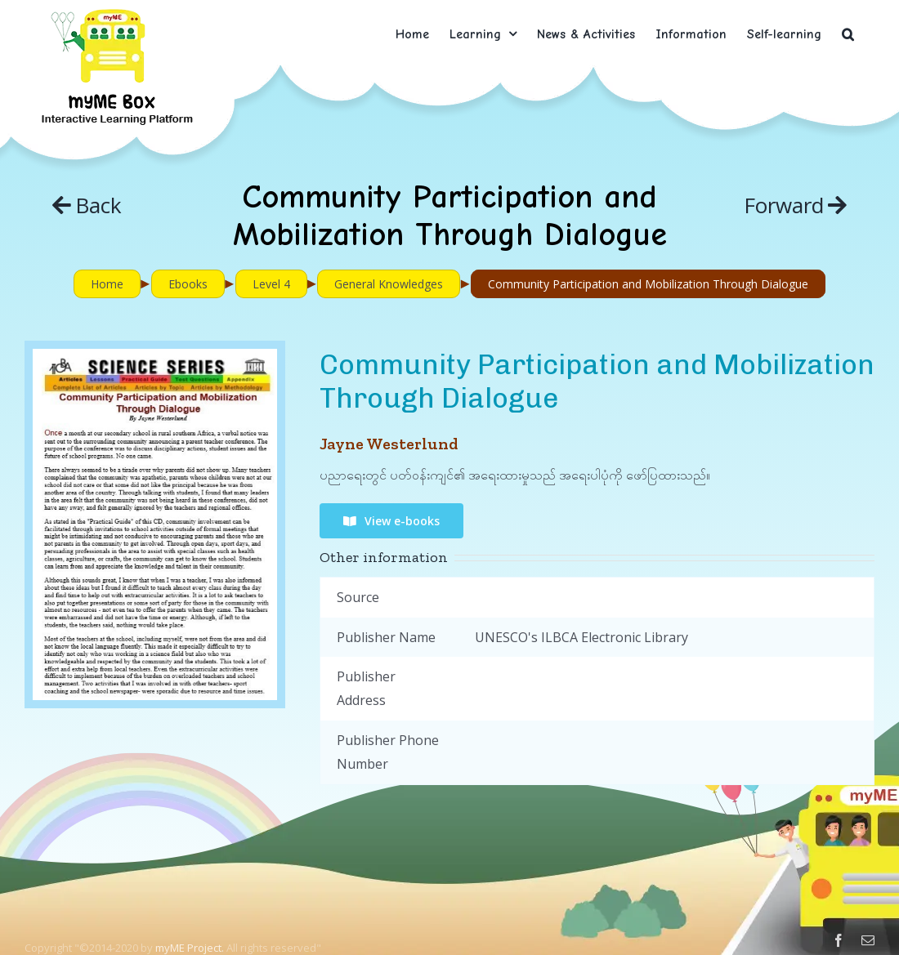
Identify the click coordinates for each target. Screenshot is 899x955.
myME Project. (189, 947)
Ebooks (188, 284)
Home (107, 284)
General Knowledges (388, 284)
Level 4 (271, 284)
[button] (848, 33)
